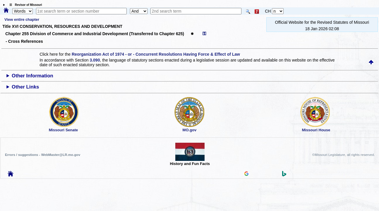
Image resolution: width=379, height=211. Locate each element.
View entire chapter (21, 19)
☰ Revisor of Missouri (24, 4)
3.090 (95, 60)
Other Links (25, 87)
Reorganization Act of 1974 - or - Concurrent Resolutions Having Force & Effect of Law (156, 54)
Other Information (32, 76)
